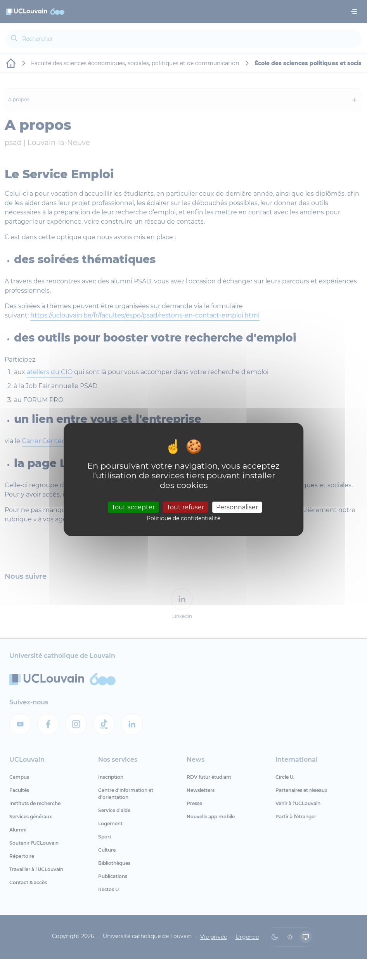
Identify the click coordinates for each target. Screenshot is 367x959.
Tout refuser (185, 507)
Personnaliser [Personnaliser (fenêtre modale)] (237, 507)
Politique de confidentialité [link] (183, 518)
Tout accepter (133, 507)
